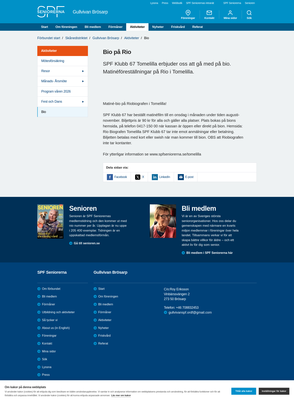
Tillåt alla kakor (243, 391)
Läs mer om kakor (121, 395)
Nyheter (158, 27)
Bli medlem (93, 27)
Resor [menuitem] (45, 71)
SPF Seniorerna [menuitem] (232, 2)
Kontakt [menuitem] (209, 14)
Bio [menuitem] (43, 112)
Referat (197, 27)
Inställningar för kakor (274, 391)
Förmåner (115, 27)
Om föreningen (66, 27)
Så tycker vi (50, 320)
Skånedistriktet (76, 38)
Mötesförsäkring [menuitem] (52, 61)
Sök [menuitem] (249, 14)
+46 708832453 (187, 307)
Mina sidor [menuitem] (230, 14)
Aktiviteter (137, 27)
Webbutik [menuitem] (177, 2)
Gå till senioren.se (87, 243)
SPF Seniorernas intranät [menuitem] (200, 2)
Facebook (120, 177)
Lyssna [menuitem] (154, 2)
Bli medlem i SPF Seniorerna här (209, 252)
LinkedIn (164, 177)
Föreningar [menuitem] (188, 14)
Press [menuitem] (165, 2)
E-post (189, 177)
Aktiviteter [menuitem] (49, 51)
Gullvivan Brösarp (105, 38)
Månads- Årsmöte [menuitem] (54, 81)
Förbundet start (48, 38)
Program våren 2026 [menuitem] (56, 91)
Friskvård (178, 27)
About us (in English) (56, 328)
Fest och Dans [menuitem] (51, 101)
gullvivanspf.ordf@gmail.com (190, 312)
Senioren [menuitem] (250, 2)
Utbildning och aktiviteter (58, 312)
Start (44, 27)
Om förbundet (51, 288)
